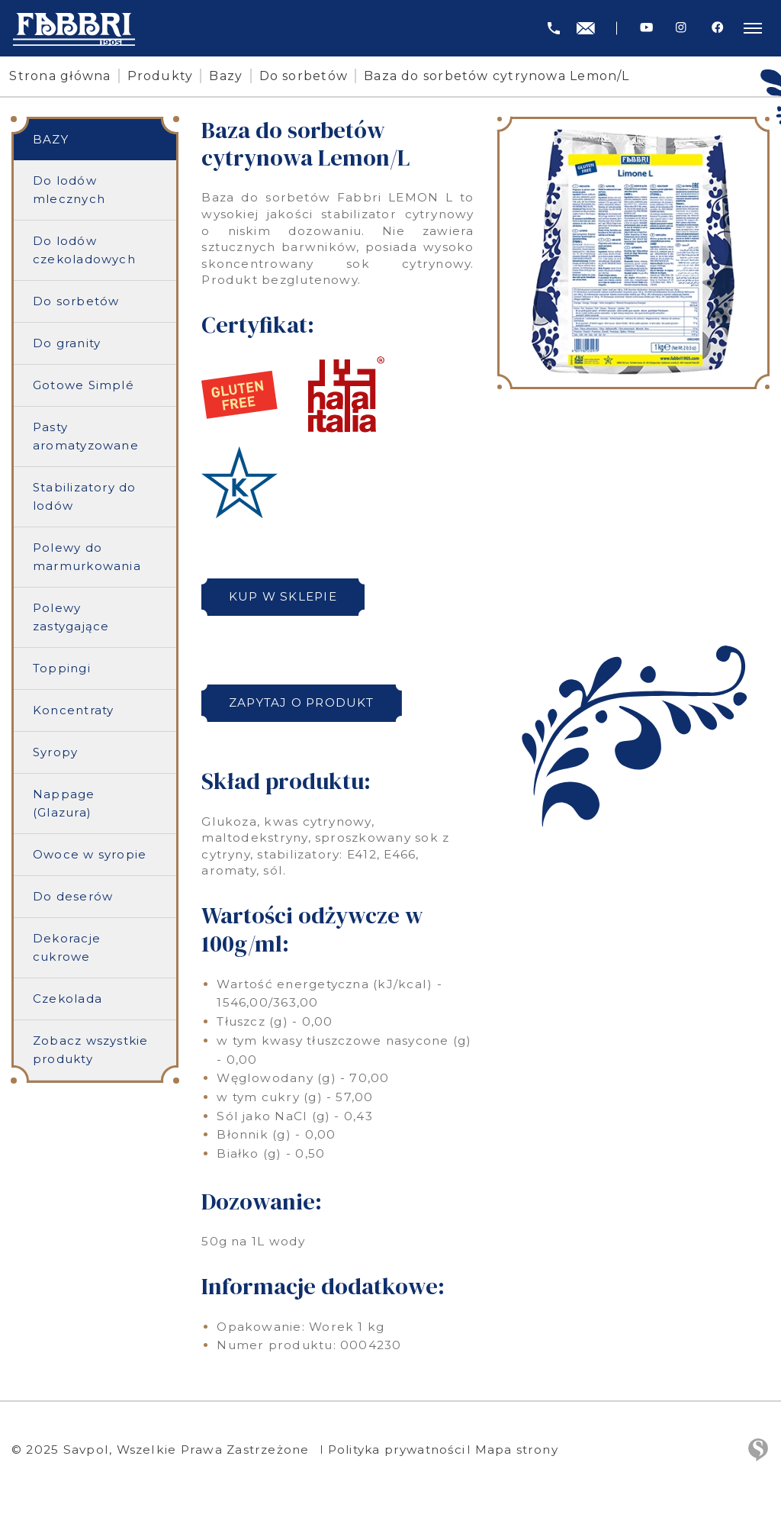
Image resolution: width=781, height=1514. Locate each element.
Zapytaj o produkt (303, 702)
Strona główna (63, 76)
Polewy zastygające (71, 617)
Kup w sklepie (284, 596)
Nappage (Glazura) (64, 804)
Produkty (163, 76)
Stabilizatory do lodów (85, 497)
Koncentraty (73, 711)
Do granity (67, 344)
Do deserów (73, 897)
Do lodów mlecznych (69, 190)
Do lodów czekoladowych (84, 250)
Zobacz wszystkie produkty (91, 1050)
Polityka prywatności (398, 1449)
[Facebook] (717, 28)
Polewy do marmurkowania (87, 557)
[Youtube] (646, 28)
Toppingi (62, 669)
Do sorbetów (306, 76)
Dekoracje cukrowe (67, 948)
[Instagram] (681, 28)
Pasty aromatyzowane (86, 436)
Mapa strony (522, 1449)
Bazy (229, 76)
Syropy (55, 753)
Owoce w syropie (90, 855)
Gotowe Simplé (83, 385)
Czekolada (67, 999)
